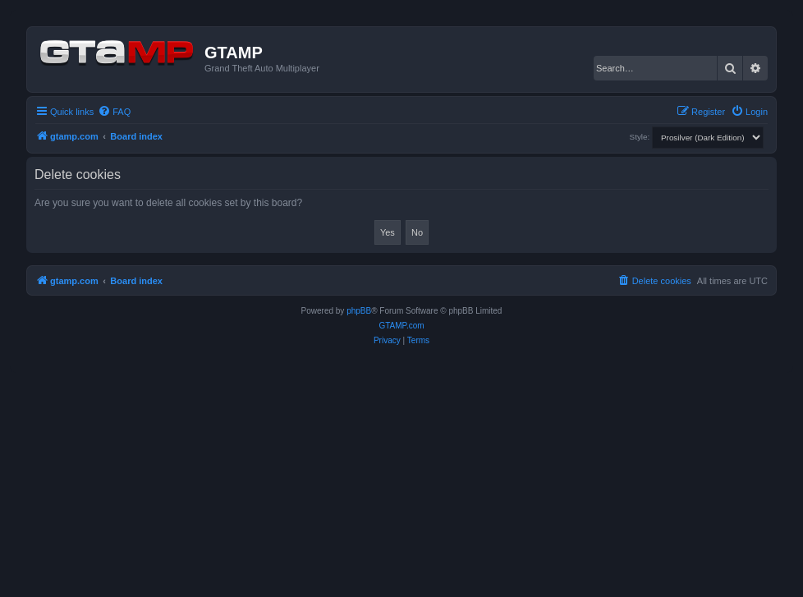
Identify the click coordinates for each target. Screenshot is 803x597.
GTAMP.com (401, 325)
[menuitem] (114, 112)
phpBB (358, 310)
